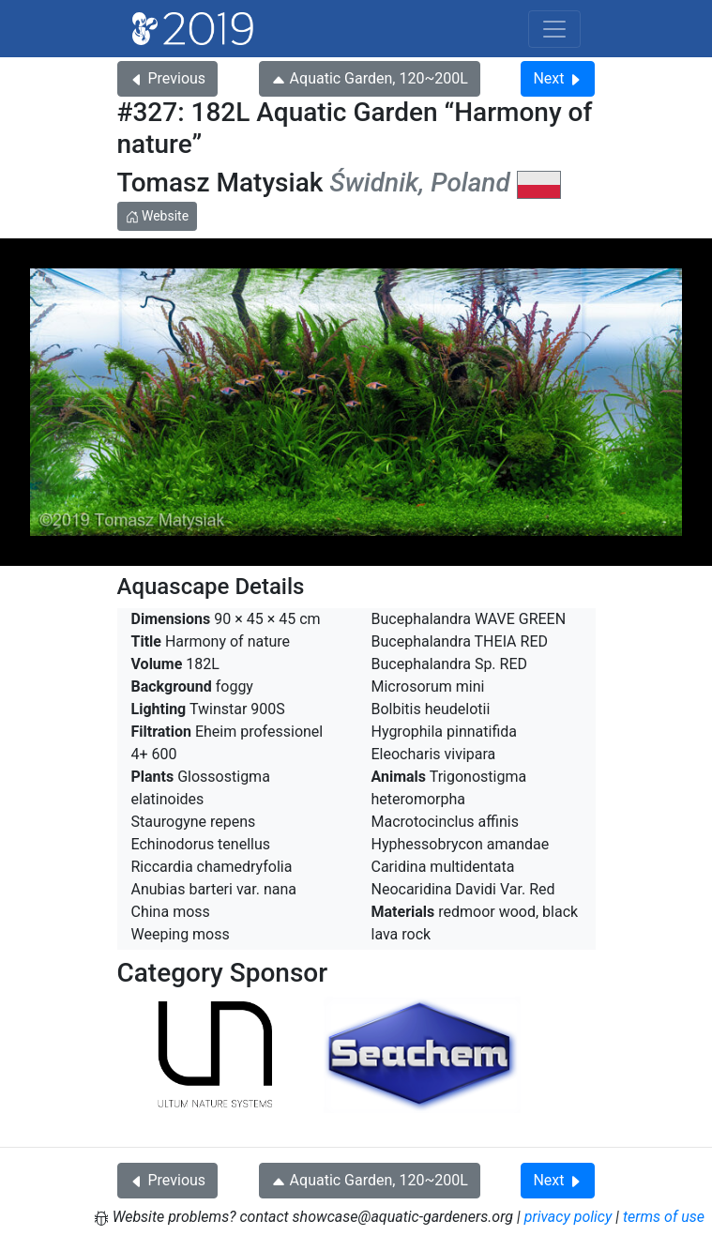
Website (157, 215)
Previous (167, 78)
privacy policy (568, 1217)
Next (558, 78)
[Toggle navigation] (554, 29)
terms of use (663, 1217)
